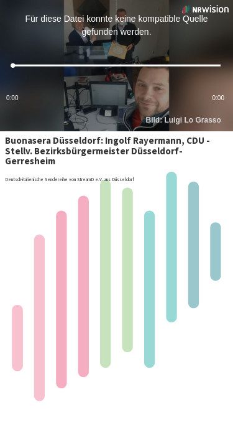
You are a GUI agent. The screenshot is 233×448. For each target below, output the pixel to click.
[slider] (116, 66)
